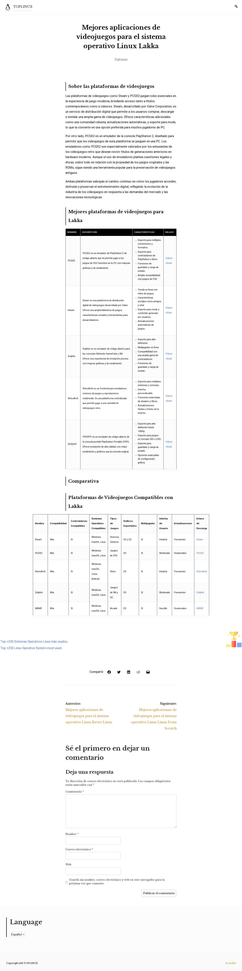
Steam (199, 539)
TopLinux (121, 59)
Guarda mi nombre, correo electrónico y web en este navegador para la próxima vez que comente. (117, 881)
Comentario (74, 791)
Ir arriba (231, 963)
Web (68, 864)
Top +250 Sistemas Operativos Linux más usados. (34, 641)
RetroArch (201, 571)
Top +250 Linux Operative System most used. (31, 648)
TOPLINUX (22, 6)
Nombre (71, 834)
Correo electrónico (79, 849)
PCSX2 (200, 553)
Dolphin (200, 592)
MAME (199, 608)
